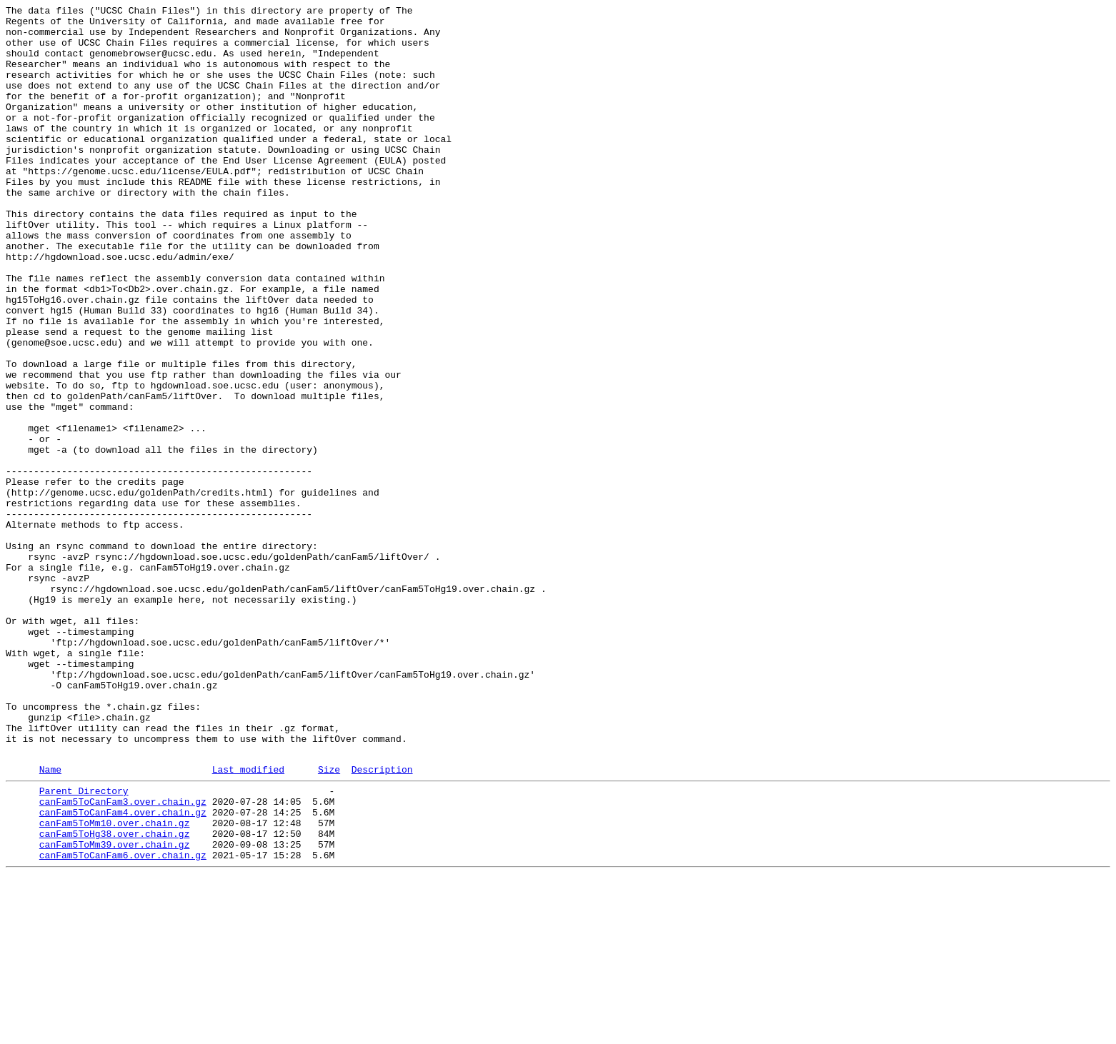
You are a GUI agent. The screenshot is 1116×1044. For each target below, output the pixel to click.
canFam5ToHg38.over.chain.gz (114, 996)
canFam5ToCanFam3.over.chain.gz (122, 957)
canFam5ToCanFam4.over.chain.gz (122, 970)
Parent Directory (84, 944)
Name (50, 921)
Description (382, 921)
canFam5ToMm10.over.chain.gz (114, 983)
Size (329, 921)
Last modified (248, 921)
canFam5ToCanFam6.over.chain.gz (122, 1021)
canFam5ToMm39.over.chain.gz (114, 1009)
